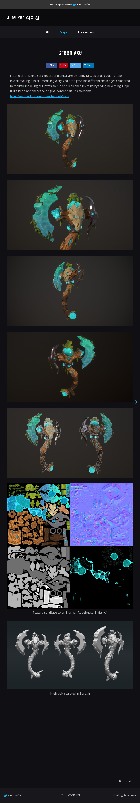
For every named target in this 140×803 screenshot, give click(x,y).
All (47, 32)
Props (63, 32)
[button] (125, 781)
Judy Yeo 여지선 (23, 17)
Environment (86, 32)
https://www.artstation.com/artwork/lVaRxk (39, 96)
